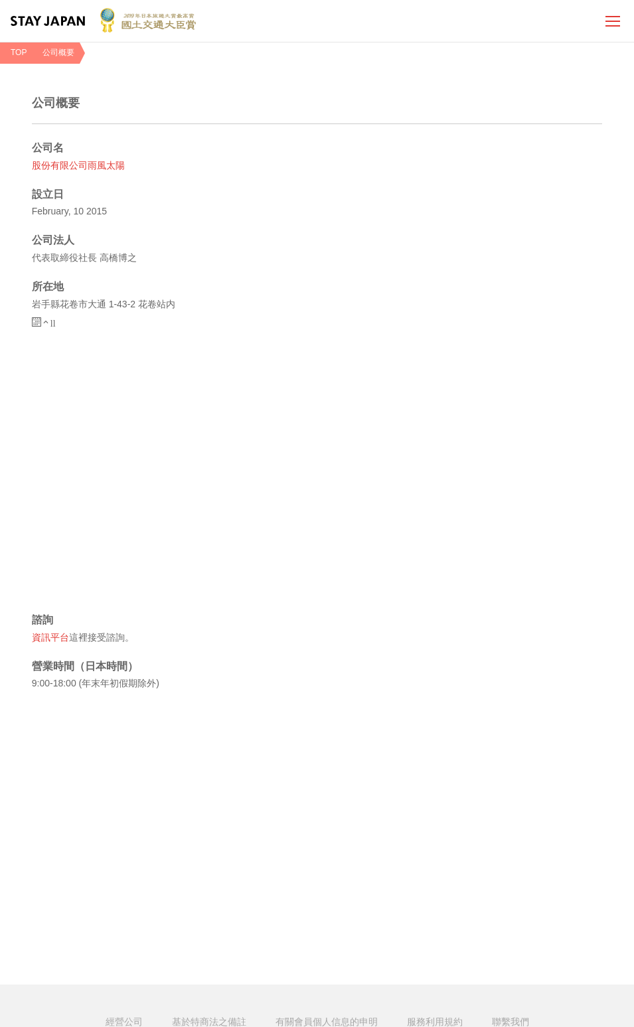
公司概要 (58, 52)
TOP (19, 52)
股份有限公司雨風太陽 (78, 166)
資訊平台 (50, 638)
